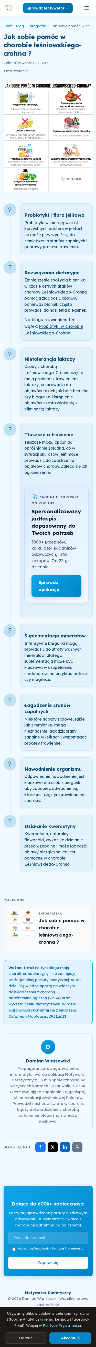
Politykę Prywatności (67, 1248)
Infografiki (37, 26)
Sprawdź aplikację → (51, 586)
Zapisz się (48, 1262)
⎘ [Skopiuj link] (77, 1147)
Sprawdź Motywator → (47, 8)
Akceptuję (70, 1338)
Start (8, 26)
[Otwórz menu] (86, 8)
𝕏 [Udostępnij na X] (53, 1147)
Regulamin (42, 1248)
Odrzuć (26, 1338)
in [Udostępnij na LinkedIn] (65, 1147)
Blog (20, 26)
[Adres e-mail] (48, 1238)
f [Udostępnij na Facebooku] (40, 1147)
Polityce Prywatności (62, 1325)
